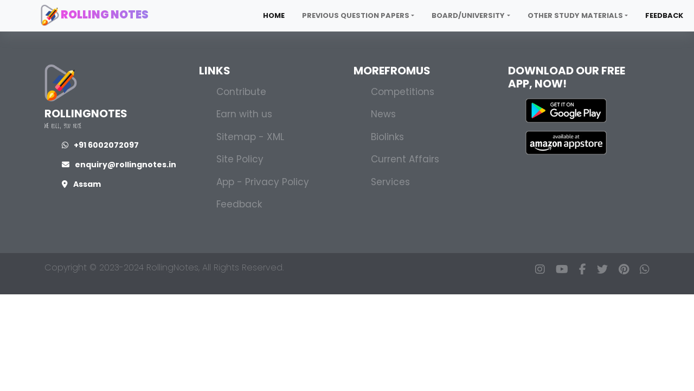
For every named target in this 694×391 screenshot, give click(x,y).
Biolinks (387, 136)
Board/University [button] (468, 15)
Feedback (664, 15)
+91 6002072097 (100, 145)
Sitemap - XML (250, 136)
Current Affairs (405, 159)
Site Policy (240, 159)
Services (390, 181)
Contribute (241, 91)
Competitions (402, 91)
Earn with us (244, 114)
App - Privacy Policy (262, 181)
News (383, 114)
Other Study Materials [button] (575, 15)
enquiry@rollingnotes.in (119, 164)
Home (274, 15)
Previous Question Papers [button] (355, 15)
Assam (81, 184)
